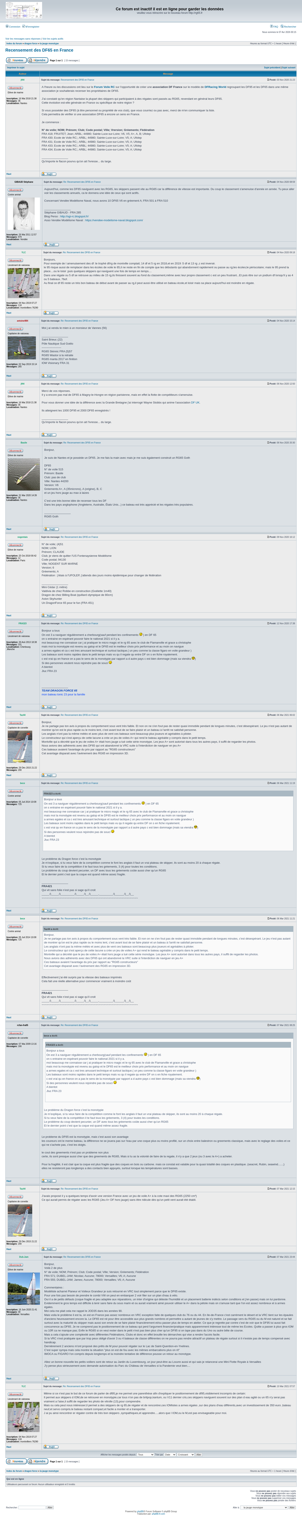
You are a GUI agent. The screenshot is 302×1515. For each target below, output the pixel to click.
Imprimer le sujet (15, 67)
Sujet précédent (272, 67)
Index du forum (14, 43)
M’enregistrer (30, 26)
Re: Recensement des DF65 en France (82, 182)
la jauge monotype (49, 43)
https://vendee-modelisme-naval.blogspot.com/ (114, 220)
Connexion (13, 26)
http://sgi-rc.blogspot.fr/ (74, 216)
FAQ (274, 26)
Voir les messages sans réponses (23, 38)
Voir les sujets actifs (53, 38)
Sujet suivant (288, 67)
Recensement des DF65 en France (39, 50)
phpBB (140, 1511)
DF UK (195, 402)
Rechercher (288, 26)
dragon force (30, 43)
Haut (8, 174)
